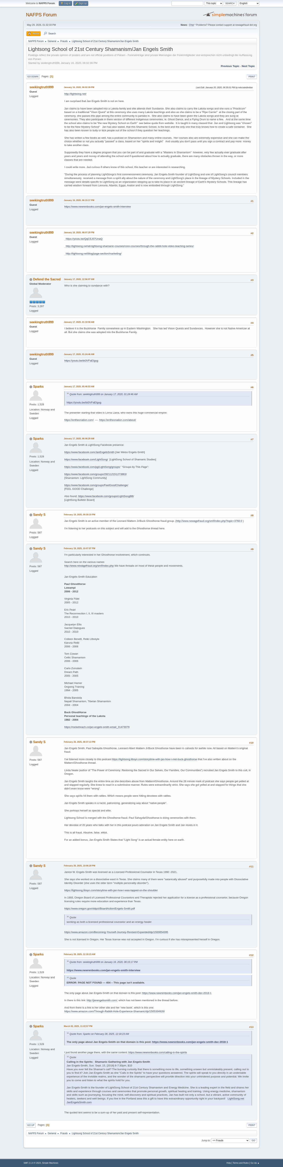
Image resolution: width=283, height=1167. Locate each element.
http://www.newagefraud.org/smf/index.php (89, 565)
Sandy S (39, 514)
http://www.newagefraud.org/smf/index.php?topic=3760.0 (209, 520)
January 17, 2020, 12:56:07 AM (79, 279)
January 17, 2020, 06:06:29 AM (79, 438)
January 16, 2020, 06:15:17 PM (79, 200)
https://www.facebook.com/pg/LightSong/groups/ (92, 466)
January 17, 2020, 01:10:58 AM (79, 322)
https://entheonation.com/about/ (117, 419)
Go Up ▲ (255, 1163)
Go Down (32, 76)
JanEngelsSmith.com (79, 1102)
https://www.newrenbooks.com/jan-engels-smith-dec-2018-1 (176, 993)
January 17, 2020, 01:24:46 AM (79, 354)
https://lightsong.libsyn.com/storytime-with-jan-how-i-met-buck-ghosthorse (154, 759)
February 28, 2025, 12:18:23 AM (79, 954)
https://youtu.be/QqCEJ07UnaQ (83, 238)
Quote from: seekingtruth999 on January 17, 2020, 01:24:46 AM (104, 394)
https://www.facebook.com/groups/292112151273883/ (95, 474)
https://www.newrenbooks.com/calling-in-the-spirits (157, 1052)
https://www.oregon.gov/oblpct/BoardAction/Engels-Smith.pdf (99, 908)
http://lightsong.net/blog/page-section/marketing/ (92, 253)
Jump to (205, 1140)
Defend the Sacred (47, 279)
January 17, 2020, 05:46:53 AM (79, 386)
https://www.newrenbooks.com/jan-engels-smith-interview (97, 206)
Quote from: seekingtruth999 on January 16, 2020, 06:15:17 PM (104, 962)
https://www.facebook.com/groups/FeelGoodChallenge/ (96, 485)
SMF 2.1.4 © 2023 (32, 1163)
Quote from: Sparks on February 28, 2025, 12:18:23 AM (99, 1034)
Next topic (248, 66)
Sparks (38, 386)
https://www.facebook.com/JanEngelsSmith (89, 452)
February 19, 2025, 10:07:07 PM (79, 548)
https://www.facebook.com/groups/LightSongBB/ (106, 496)
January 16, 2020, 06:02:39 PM (79, 87)
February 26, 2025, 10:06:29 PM (79, 865)
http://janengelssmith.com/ (102, 1000)
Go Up (30, 1125)
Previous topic (230, 66)
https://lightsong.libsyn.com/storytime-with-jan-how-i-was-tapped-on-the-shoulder (111, 890)
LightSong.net (236, 1098)
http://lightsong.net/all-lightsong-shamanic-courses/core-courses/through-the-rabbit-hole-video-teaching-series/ (129, 246)
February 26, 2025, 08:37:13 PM (79, 742)
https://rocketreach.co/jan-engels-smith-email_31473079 (97, 727)
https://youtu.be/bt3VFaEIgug (81, 360)
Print (251, 76)
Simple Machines (50, 1163)
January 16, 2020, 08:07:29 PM (79, 232)
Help (229, 1163)
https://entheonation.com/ (79, 419)
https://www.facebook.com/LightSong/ (86, 459)
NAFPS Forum (41, 14)
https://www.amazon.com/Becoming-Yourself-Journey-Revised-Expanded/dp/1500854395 (116, 932)
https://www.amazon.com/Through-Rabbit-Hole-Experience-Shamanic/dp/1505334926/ (114, 1011)
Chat (191, 25)
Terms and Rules (241, 1163)
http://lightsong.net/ (75, 93)
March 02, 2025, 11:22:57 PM (78, 1026)
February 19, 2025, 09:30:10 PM (79, 514)
